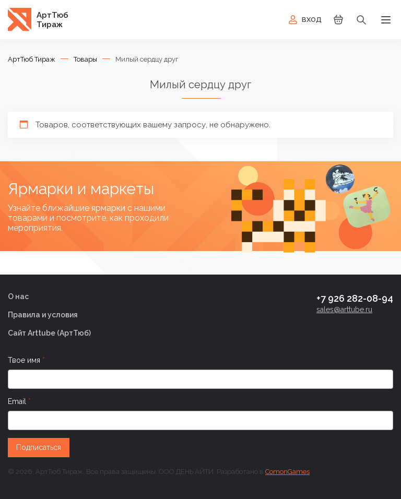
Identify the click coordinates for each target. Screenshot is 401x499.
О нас (18, 296)
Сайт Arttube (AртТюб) (49, 333)
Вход (304, 20)
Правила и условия (43, 315)
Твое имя (25, 360)
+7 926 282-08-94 (354, 298)
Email (18, 401)
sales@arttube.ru (344, 309)
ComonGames (287, 472)
